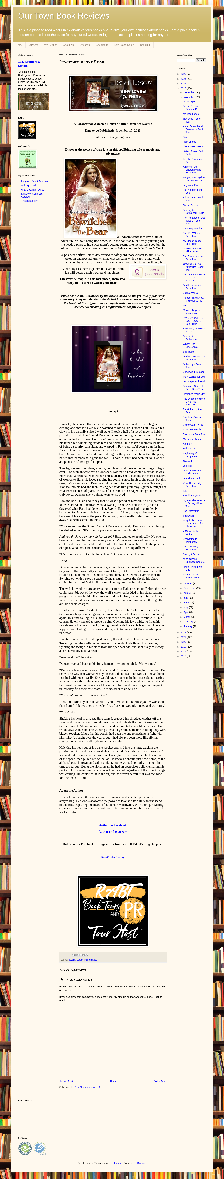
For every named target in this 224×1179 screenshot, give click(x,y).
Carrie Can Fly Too (193, 424)
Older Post (159, 1081)
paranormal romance (87, 960)
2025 (184, 78)
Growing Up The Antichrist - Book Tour (193, 267)
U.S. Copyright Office (32, 189)
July (186, 597)
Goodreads (102, 44)
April (186, 612)
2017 (184, 656)
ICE (185, 490)
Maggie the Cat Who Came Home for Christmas (194, 523)
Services (33, 44)
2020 (184, 641)
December (189, 92)
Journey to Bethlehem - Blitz (193, 211)
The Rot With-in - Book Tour (192, 235)
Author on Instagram (113, 831)
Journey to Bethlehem (190, 338)
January (188, 626)
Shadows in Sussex (193, 372)
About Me (68, 44)
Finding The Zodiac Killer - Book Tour (193, 250)
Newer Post (66, 1081)
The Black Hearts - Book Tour (193, 258)
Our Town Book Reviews (64, 15)
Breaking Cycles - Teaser (192, 418)
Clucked (187, 461)
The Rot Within (191, 511)
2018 (184, 651)
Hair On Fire (189, 448)
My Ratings (50, 44)
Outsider (187, 465)
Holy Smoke (189, 141)
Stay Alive (188, 515)
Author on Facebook (113, 825)
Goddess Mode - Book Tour (192, 287)
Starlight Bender (191, 554)
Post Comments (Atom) (87, 1087)
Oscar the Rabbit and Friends (192, 472)
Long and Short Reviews (34, 181)
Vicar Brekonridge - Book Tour (193, 485)
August (188, 593)
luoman (118, 1163)
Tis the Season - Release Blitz (192, 107)
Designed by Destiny (194, 394)
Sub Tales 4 (189, 351)
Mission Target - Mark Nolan (191, 312)
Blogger (141, 1163)
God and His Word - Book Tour (193, 358)
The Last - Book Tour (194, 434)
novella (72, 960)
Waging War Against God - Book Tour (194, 179)
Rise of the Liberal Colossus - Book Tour (193, 129)
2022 (184, 632)
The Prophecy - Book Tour (191, 548)
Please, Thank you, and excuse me (193, 299)
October (188, 583)
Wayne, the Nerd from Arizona (192, 576)
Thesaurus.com (29, 200)
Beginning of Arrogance (190, 455)
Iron (185, 305)
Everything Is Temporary (190, 540)
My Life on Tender (192, 439)
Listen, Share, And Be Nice (193, 153)
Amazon (85, 44)
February (189, 621)
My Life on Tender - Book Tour (193, 242)
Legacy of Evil (190, 185)
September (190, 588)
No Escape (189, 101)
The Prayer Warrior (193, 146)
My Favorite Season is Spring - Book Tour (194, 503)
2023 (184, 88)
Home (19, 44)
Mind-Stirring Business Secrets (193, 560)
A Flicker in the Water (191, 533)
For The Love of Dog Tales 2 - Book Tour (194, 220)
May (186, 607)
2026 (184, 74)
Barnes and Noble (124, 44)
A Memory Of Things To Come (194, 330)
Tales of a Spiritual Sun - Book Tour (193, 387)
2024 (184, 83)
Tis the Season (191, 205)
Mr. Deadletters (191, 114)
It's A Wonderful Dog (194, 376)
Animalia (187, 443)
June (187, 602)
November (189, 97)
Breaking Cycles (192, 495)
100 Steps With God (194, 381)
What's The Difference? (190, 345)
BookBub (145, 44)
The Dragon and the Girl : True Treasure (194, 277)
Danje (186, 137)
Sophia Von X (190, 293)
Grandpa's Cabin (192, 478)
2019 (184, 646)
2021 (184, 637)
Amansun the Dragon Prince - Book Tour (193, 169)
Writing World (28, 185)
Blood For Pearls (192, 429)
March (187, 616)
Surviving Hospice (192, 228)
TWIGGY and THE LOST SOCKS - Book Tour (193, 321)
